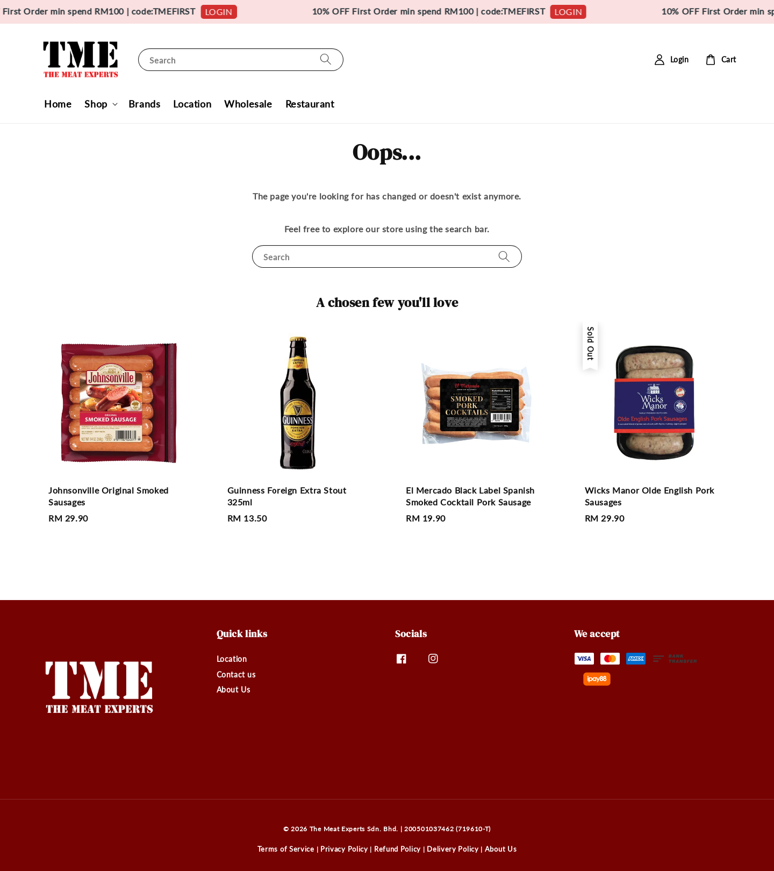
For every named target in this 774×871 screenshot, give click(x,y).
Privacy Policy (344, 849)
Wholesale (248, 104)
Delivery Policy (453, 849)
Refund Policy (397, 849)
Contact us (236, 674)
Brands (144, 104)
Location (192, 104)
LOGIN (232, 11)
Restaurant (309, 104)
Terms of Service (285, 849)
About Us (233, 689)
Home (57, 104)
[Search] (326, 59)
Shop (95, 104)
